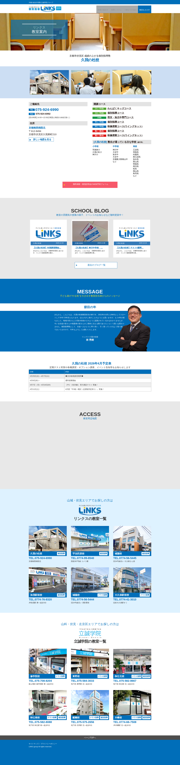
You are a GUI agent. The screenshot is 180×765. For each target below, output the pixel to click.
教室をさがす (143, 10)
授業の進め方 (95, 10)
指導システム (111, 10)
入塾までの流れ (127, 10)
